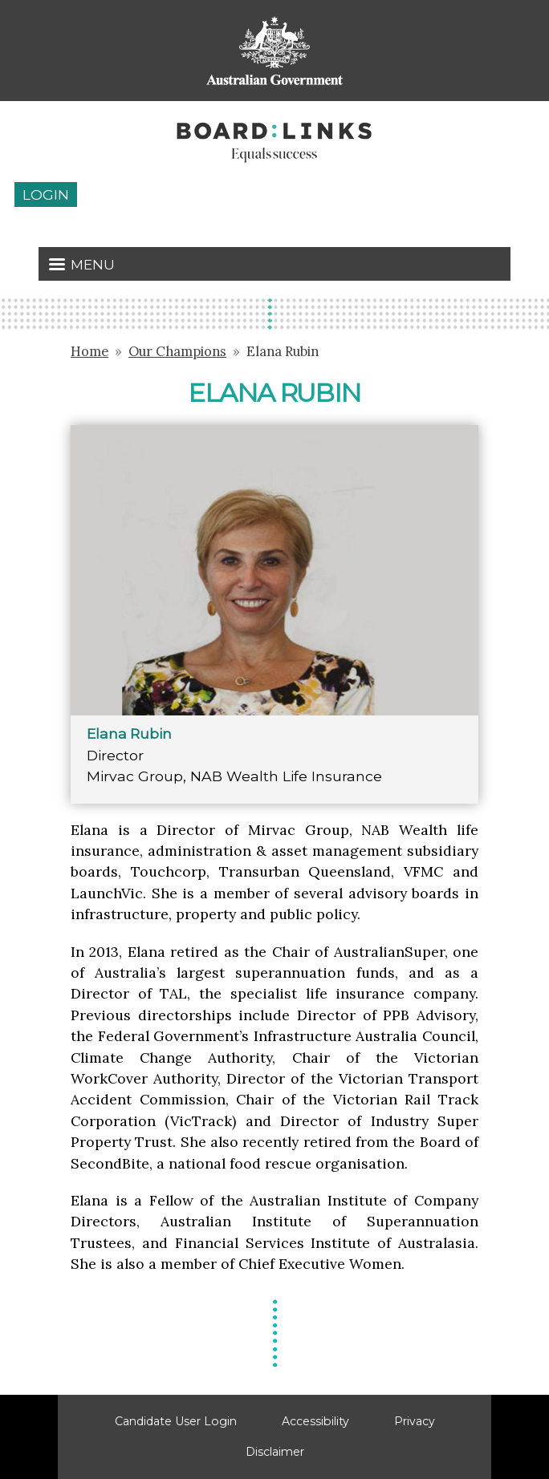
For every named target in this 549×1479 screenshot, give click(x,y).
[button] (274, 569)
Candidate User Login (176, 1421)
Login (45, 194)
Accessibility (315, 1421)
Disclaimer (275, 1452)
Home (89, 351)
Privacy (414, 1421)
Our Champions (177, 351)
